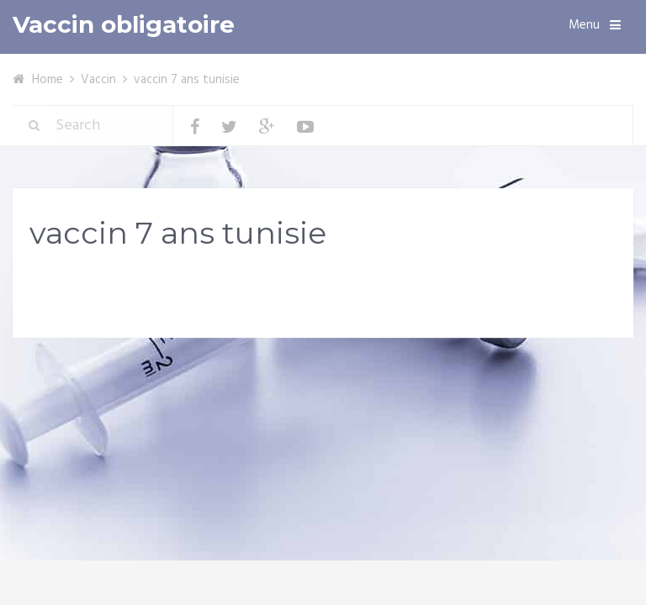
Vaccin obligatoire (124, 25)
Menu (584, 25)
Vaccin (98, 80)
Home (47, 80)
